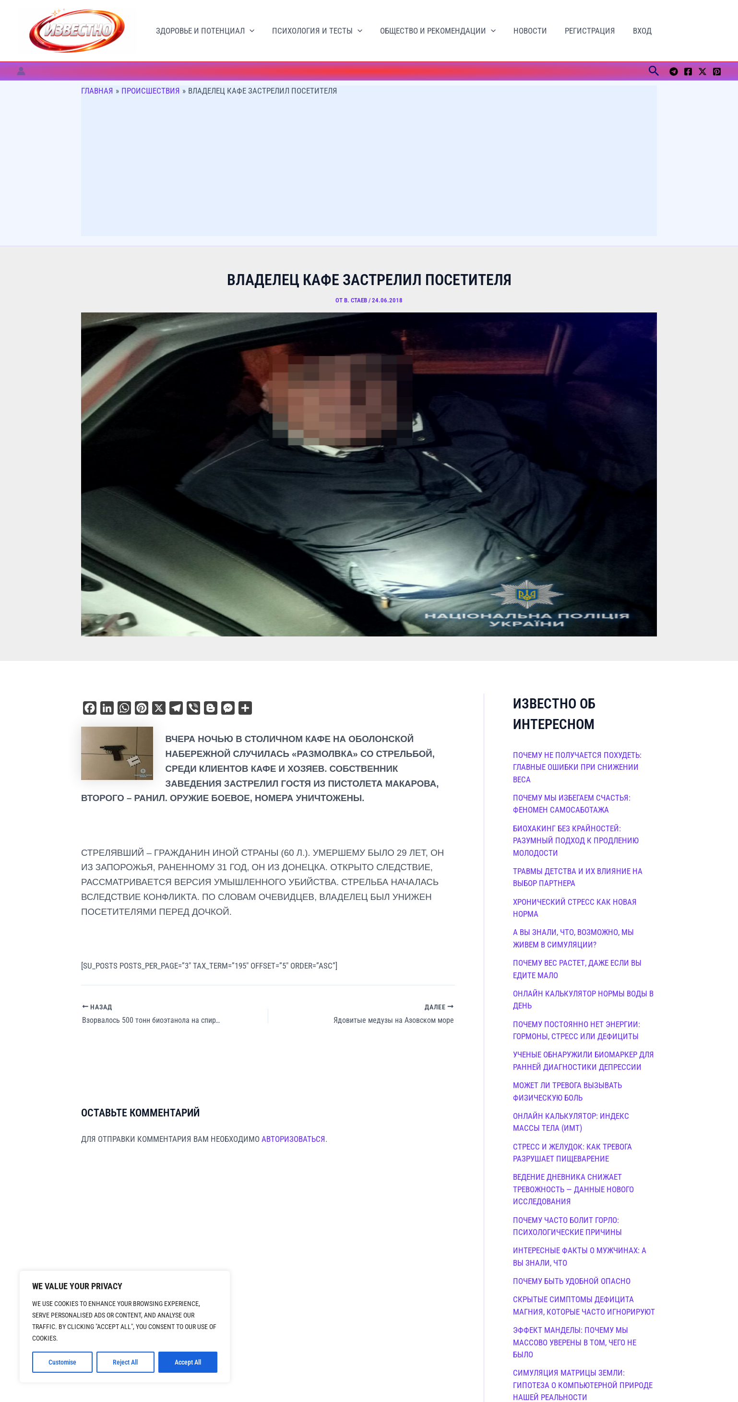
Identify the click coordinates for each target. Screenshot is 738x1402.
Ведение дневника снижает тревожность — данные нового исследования (573, 1189)
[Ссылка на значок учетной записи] (21, 71)
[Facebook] (688, 71)
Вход (634, 31)
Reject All (125, 1362)
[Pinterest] (717, 71)
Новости (525, 31)
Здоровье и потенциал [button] (204, 31)
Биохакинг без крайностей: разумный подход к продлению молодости (576, 841)
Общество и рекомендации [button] (434, 31)
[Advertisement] (369, 169)
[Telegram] (673, 71)
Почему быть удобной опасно (572, 1281)
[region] (124, 1326)
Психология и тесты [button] (315, 31)
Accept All (188, 1362)
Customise (62, 1362)
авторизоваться (293, 1139)
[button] (248, 31)
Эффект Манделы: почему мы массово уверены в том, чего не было (574, 1342)
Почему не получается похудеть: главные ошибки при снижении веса (577, 767)
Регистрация (584, 31)
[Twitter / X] (702, 71)
